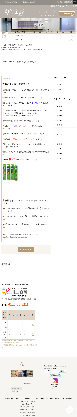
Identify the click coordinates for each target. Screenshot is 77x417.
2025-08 (59, 148)
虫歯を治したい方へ (27, 404)
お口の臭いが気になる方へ (27, 407)
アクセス (57, 398)
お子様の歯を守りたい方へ (27, 412)
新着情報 (69, 398)
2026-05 (59, 106)
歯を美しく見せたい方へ (27, 401)
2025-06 (59, 158)
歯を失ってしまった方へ (27, 410)
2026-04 (59, 111)
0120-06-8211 (49, 11)
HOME (7, 398)
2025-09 (59, 144)
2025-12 (59, 130)
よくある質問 (49, 398)
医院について (15, 398)
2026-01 (59, 125)
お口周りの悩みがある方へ (27, 415)
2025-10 (59, 139)
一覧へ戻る (27, 250)
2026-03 (59, 115)
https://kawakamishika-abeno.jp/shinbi (15, 237)
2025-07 (59, 153)
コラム (59, 89)
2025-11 (59, 134)
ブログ (59, 85)
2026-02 (59, 120)
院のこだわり (40, 398)
